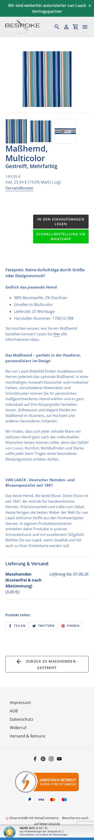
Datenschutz (21, 719)
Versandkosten (19, 188)
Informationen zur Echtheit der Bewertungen (44, 834)
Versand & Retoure (27, 736)
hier (57, 333)
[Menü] (87, 27)
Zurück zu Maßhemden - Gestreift (47, 664)
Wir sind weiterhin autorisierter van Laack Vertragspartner (47, 8)
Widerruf (18, 727)
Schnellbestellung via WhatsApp (61, 236)
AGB (14, 711)
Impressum (20, 702)
